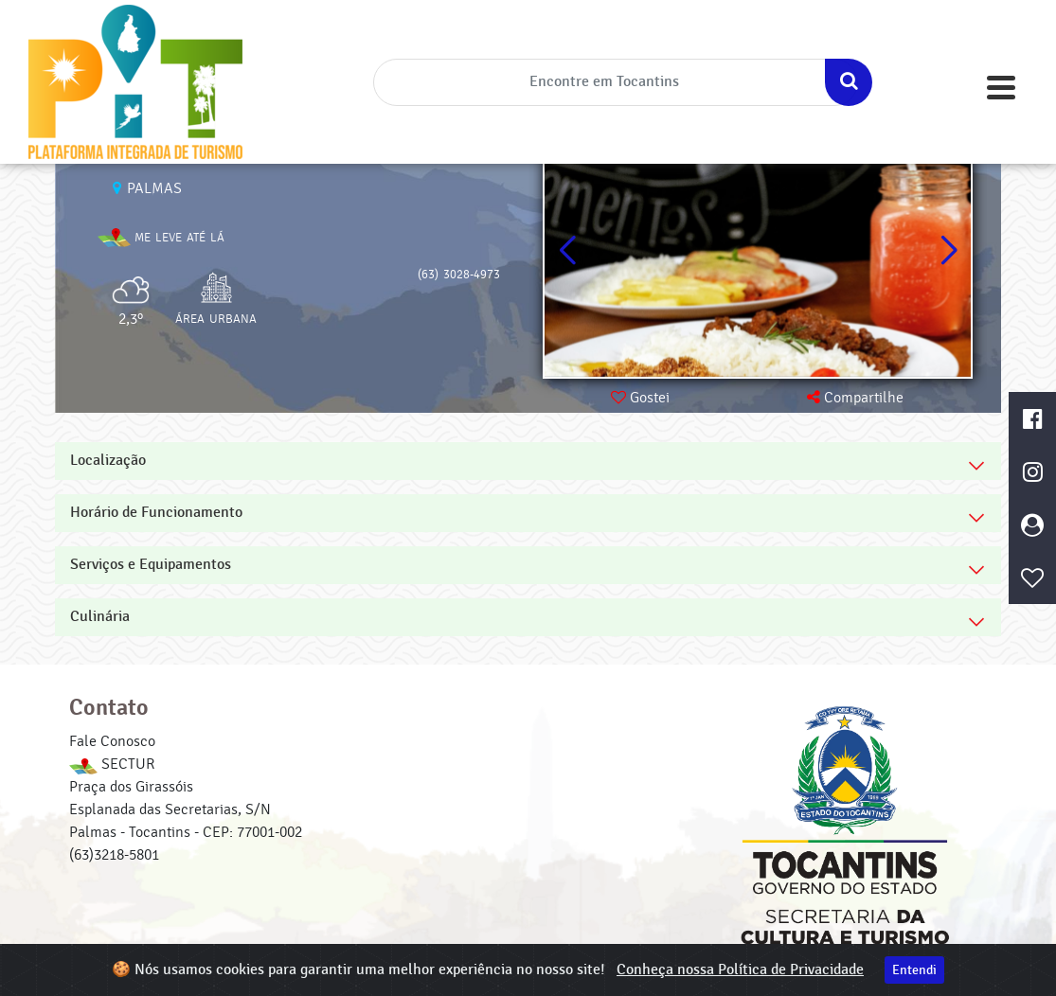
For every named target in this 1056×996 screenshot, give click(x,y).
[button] (948, 251)
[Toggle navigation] (1001, 87)
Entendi (914, 970)
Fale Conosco (112, 741)
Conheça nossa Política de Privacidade (740, 970)
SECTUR (111, 764)
